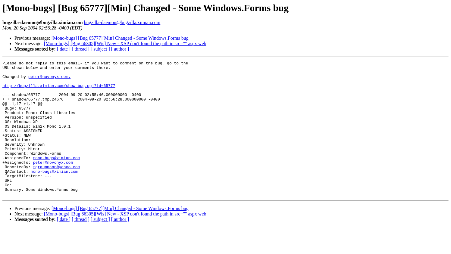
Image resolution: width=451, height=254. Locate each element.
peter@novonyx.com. (49, 80)
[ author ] (120, 48)
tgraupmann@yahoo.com (56, 188)
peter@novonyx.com (53, 183)
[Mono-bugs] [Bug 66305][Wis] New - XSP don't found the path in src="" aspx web (125, 43)
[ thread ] (80, 48)
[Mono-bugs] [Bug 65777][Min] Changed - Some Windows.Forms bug (120, 38)
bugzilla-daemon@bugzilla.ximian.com (122, 22)
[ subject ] (100, 48)
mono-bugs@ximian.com (56, 177)
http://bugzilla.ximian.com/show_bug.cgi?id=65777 (58, 91)
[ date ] (63, 48)
